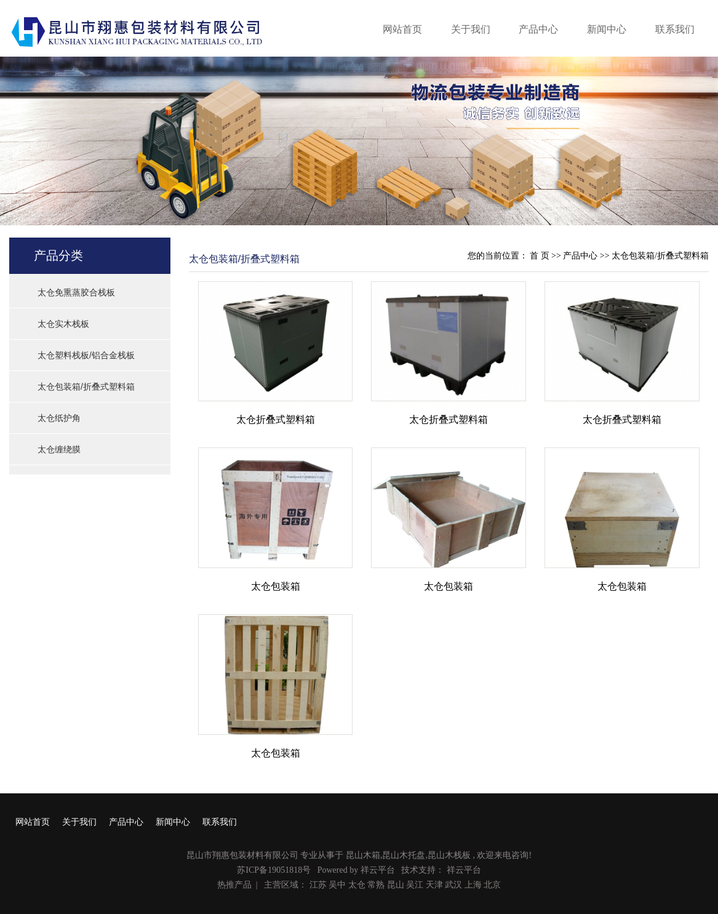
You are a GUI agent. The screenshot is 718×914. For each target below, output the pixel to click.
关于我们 (470, 29)
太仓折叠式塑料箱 (275, 419)
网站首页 (402, 29)
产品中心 (538, 29)
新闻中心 (606, 29)
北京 (492, 884)
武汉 (453, 884)
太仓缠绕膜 (59, 449)
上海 (473, 884)
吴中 (337, 884)
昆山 (395, 884)
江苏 (318, 884)
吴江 (414, 884)
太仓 (356, 884)
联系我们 (675, 29)
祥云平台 (378, 870)
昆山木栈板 (449, 855)
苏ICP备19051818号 (274, 870)
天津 (434, 884)
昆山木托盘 (403, 855)
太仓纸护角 (59, 418)
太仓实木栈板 (63, 324)
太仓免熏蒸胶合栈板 (76, 292)
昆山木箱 (363, 855)
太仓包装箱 (275, 586)
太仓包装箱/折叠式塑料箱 (86, 386)
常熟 (376, 884)
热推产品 (234, 884)
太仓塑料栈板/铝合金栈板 (86, 355)
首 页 (539, 255)
